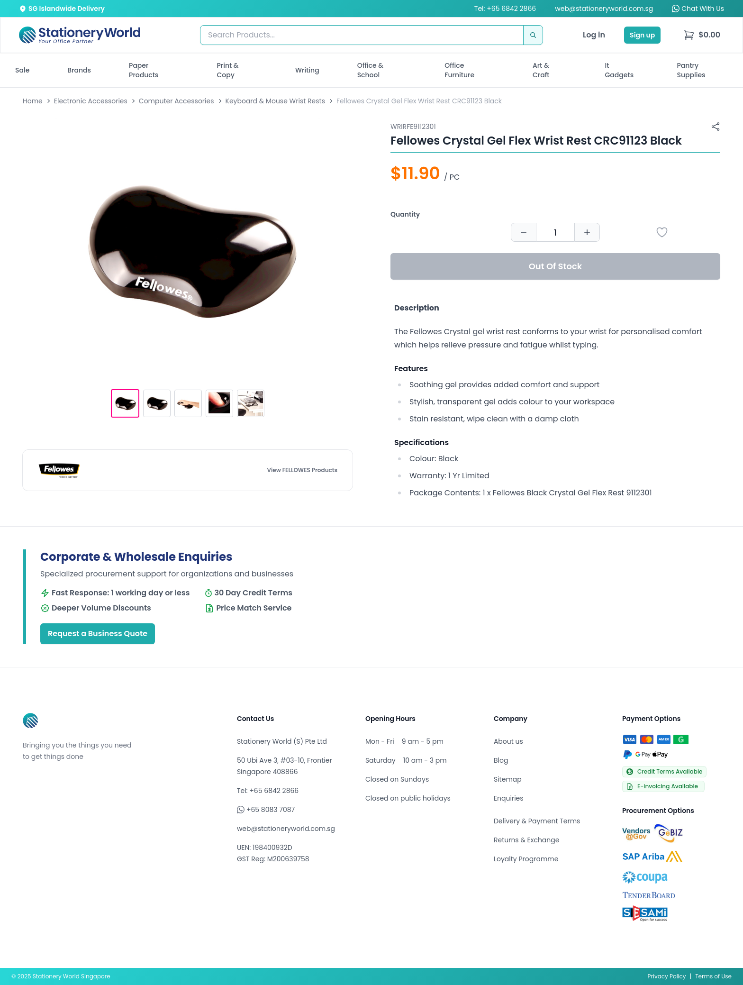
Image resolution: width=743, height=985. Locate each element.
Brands (79, 70)
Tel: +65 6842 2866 (505, 8)
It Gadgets (619, 70)
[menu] (702, 35)
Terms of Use (713, 976)
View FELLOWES (302, 470)
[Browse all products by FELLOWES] (59, 470)
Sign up (642, 35)
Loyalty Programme (526, 859)
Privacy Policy (667, 976)
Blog (501, 760)
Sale (22, 70)
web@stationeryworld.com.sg (604, 8)
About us (508, 741)
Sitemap (508, 779)
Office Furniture (459, 70)
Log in (594, 34)
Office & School (370, 70)
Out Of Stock (555, 266)
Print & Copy (228, 70)
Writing (307, 70)
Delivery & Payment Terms (537, 821)
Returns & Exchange (526, 840)
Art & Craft (541, 70)
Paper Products (143, 70)
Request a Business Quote (97, 633)
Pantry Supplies (691, 70)
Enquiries (509, 798)
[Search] (533, 35)
